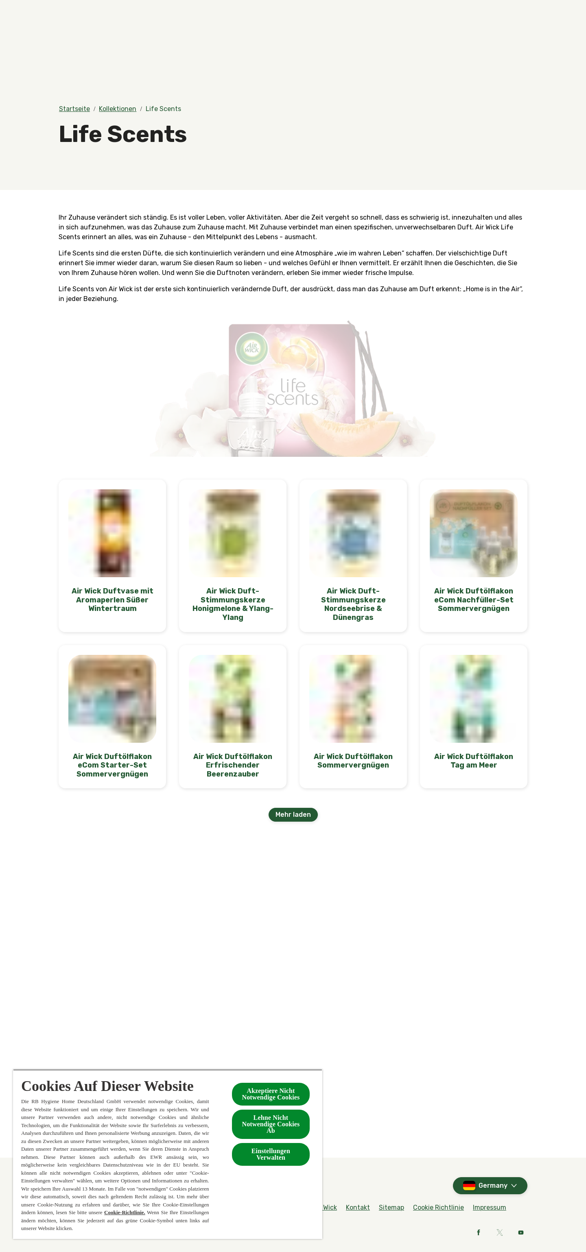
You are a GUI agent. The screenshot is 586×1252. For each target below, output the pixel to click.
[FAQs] (458, 11)
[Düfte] (139, 39)
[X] (499, 1232)
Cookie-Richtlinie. (124, 1212)
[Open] (519, 39)
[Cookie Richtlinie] (438, 1207)
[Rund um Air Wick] (500, 11)
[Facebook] (478, 1232)
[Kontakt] (436, 39)
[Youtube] (520, 1232)
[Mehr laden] (293, 815)
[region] (167, 1154)
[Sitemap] (391, 1207)
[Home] (75, 39)
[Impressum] (489, 1207)
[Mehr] (486, 39)
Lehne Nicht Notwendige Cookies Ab (271, 1124)
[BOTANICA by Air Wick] (286, 39)
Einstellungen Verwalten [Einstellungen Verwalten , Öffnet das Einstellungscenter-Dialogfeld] (270, 1154)
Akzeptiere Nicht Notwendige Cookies (271, 1094)
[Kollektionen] (365, 39)
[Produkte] (200, 39)
